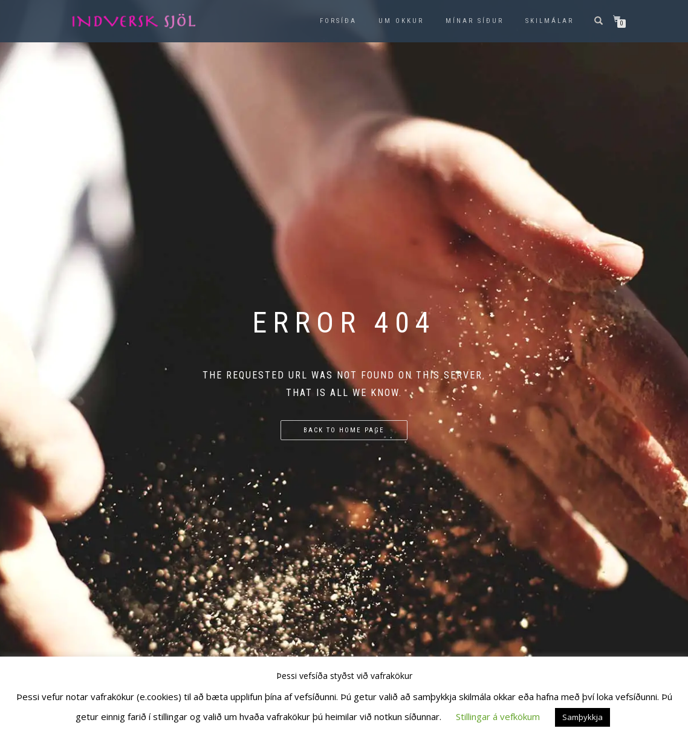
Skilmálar (549, 21)
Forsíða (338, 21)
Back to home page (344, 430)
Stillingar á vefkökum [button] (498, 716)
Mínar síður (475, 21)
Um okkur (401, 21)
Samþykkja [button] (582, 717)
